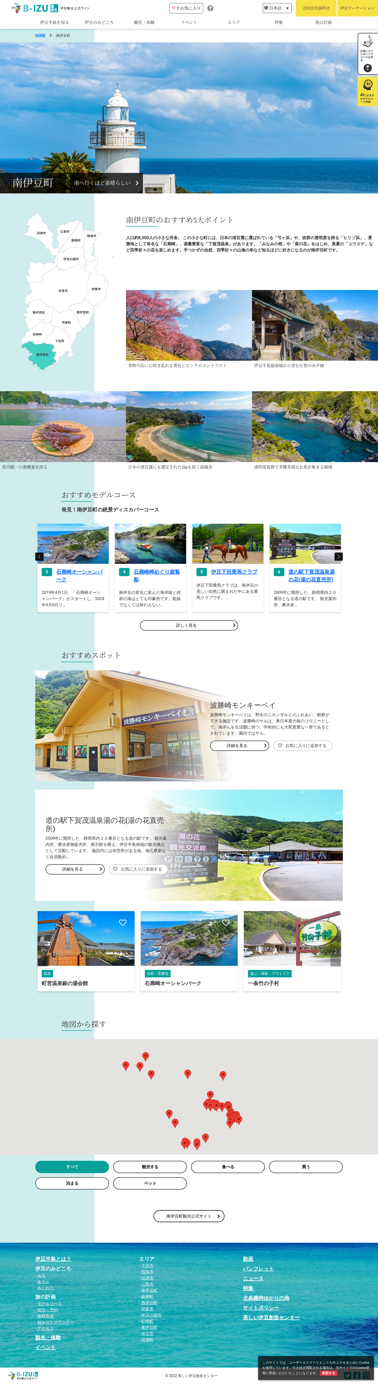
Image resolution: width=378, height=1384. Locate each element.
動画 (248, 1259)
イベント (189, 22)
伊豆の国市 (151, 1315)
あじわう (45, 1287)
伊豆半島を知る (54, 22)
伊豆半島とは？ (53, 1259)
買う (306, 1166)
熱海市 (147, 1271)
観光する (150, 1166)
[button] (39, 557)
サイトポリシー (261, 1308)
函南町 (147, 1296)
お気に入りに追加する (302, 746)
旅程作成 (45, 1316)
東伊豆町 (149, 1327)
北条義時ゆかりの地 (266, 1298)
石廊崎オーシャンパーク (156, 576)
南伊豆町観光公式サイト (193, 1216)
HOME (40, 35)
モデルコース (49, 1303)
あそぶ (43, 1281)
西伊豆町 (149, 1302)
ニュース (253, 1278)
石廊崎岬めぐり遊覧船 (234, 576)
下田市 (147, 1265)
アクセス (45, 1328)
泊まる (72, 1183)
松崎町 (147, 1321)
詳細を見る (247, 746)
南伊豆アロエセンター (67, 983)
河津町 (147, 1339)
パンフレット (258, 1269)
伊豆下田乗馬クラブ (311, 572)
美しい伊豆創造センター (271, 1317)
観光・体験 (144, 22)
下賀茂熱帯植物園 (76, 572)
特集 (279, 22)
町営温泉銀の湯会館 (168, 983)
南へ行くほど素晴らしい (106, 183)
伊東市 (147, 1308)
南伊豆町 (149, 1290)
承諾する (328, 1373)
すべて (72, 1166)
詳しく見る (206, 625)
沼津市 (147, 1278)
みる (41, 1275)
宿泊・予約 (47, 1309)
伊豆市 (147, 1333)
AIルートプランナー (55, 1322)
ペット (150, 1183)
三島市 (147, 1284)
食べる (228, 1166)
